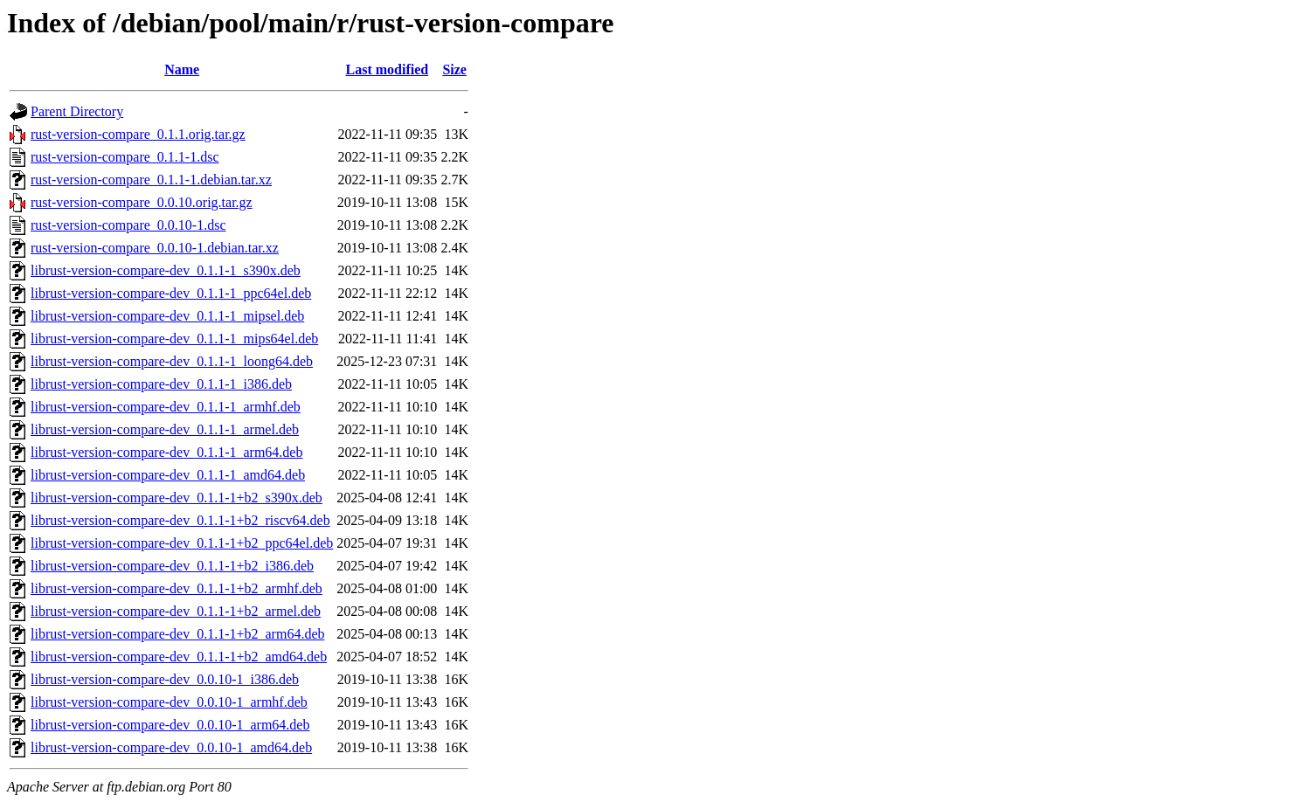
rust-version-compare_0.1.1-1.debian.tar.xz (151, 179)
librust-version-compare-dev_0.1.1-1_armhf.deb (166, 406)
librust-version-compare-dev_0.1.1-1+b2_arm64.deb (177, 633)
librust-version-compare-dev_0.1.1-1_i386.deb (161, 384)
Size (454, 69)
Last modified (386, 69)
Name (181, 69)
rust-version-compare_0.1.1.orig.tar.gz (138, 134)
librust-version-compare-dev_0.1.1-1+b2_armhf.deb (176, 588)
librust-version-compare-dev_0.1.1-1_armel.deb (165, 429)
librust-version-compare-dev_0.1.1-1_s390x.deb (166, 270)
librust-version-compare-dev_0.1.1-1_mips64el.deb (174, 338)
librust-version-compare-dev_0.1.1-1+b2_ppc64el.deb (182, 543)
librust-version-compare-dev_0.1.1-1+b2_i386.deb (172, 565)
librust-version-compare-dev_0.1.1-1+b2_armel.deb (176, 611)
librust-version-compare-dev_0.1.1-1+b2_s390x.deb (176, 497)
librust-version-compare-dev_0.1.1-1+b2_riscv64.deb (180, 520)
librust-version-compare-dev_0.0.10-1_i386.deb (165, 679)
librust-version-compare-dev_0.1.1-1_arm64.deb (166, 452)
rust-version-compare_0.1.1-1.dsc (125, 156)
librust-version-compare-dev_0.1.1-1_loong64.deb (172, 361)
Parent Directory (77, 111)
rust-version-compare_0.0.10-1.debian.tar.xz (155, 247)
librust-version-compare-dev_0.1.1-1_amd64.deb (168, 474)
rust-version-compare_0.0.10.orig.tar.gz (142, 202)
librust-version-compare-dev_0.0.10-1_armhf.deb (169, 702)
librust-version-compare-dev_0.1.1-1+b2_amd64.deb (179, 656)
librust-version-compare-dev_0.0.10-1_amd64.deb (171, 747)
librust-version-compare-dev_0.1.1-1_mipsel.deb (167, 315)
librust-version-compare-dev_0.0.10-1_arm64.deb (170, 724)
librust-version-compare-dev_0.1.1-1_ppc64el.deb (171, 293)
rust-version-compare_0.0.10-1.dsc (128, 225)
